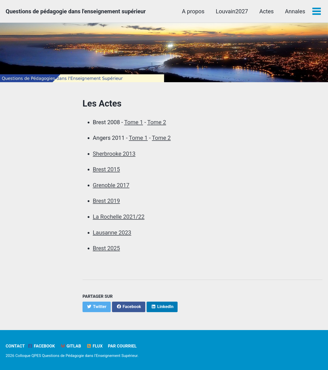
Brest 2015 (106, 169)
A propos (193, 11)
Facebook (41, 346)
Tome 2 (156, 122)
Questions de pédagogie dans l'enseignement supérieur (76, 11)
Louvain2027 (232, 11)
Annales (295, 11)
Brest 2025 (106, 248)
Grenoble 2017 (111, 185)
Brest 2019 (106, 201)
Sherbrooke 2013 (114, 154)
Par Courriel (122, 346)
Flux (94, 346)
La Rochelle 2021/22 (119, 217)
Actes (266, 11)
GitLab (70, 346)
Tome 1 (133, 122)
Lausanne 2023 (112, 232)
